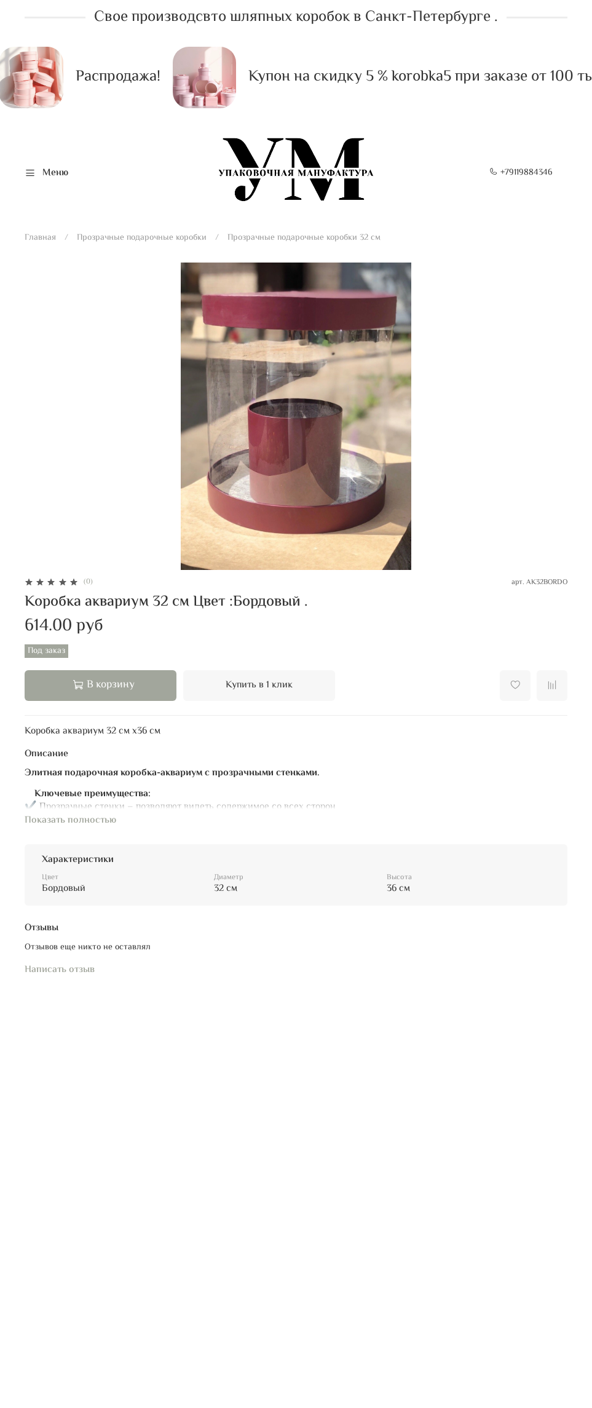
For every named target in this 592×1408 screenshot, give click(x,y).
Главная (40, 238)
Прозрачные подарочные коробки (142, 238)
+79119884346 (521, 173)
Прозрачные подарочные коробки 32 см (304, 238)
